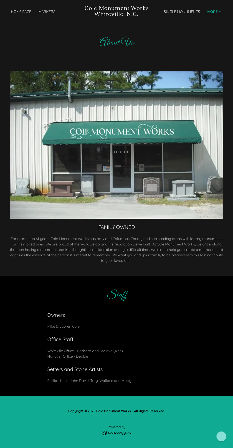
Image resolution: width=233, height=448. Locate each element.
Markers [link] (46, 11)
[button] (214, 12)
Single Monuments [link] (182, 11)
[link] (116, 14)
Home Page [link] (21, 11)
